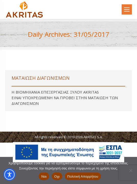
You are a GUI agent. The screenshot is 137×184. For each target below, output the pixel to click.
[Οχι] (130, 170)
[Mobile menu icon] (127, 9)
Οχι (57, 176)
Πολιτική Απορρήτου (82, 176)
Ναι (44, 176)
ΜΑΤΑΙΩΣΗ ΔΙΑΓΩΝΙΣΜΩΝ (41, 78)
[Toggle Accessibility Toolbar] (9, 174)
